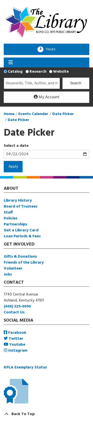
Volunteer (13, 268)
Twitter (13, 338)
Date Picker (63, 114)
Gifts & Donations (20, 256)
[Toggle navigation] (10, 62)
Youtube (14, 344)
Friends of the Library (24, 262)
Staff (8, 212)
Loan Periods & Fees (22, 236)
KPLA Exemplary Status (25, 367)
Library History (18, 200)
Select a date (16, 146)
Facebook (15, 333)
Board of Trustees (20, 206)
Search (75, 83)
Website (61, 72)
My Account (47, 97)
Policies (10, 218)
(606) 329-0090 (17, 306)
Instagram (15, 350)
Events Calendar (33, 114)
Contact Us (14, 312)
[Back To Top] (46, 414)
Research (38, 72)
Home (9, 114)
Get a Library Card (21, 230)
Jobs (8, 274)
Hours (52, 49)
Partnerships (15, 224)
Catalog (15, 72)
